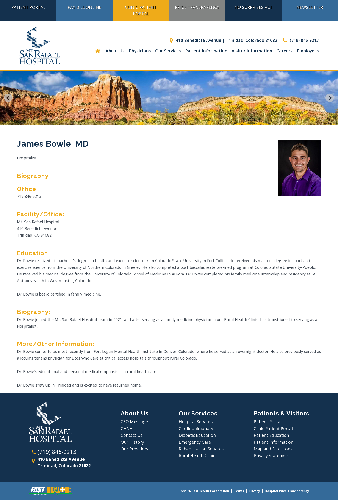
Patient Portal (28, 7)
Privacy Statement (272, 455)
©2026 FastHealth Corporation (205, 491)
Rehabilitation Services (201, 449)
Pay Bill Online (84, 7)
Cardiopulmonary (196, 428)
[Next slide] (329, 98)
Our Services (168, 51)
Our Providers (134, 449)
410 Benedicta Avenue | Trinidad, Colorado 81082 (222, 40)
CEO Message (134, 422)
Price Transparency (197, 7)
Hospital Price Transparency (287, 491)
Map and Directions (273, 449)
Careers (285, 51)
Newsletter (310, 7)
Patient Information (206, 51)
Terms (239, 491)
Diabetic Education (197, 435)
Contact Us (131, 435)
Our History (132, 442)
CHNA (126, 428)
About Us (115, 51)
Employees (308, 51)
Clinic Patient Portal (140, 10)
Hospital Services (196, 422)
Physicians (140, 51)
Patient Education (271, 435)
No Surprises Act (253, 7)
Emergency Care (195, 442)
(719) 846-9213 (300, 40)
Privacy (254, 491)
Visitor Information (252, 51)
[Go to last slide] (8, 98)
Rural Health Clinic (197, 455)
